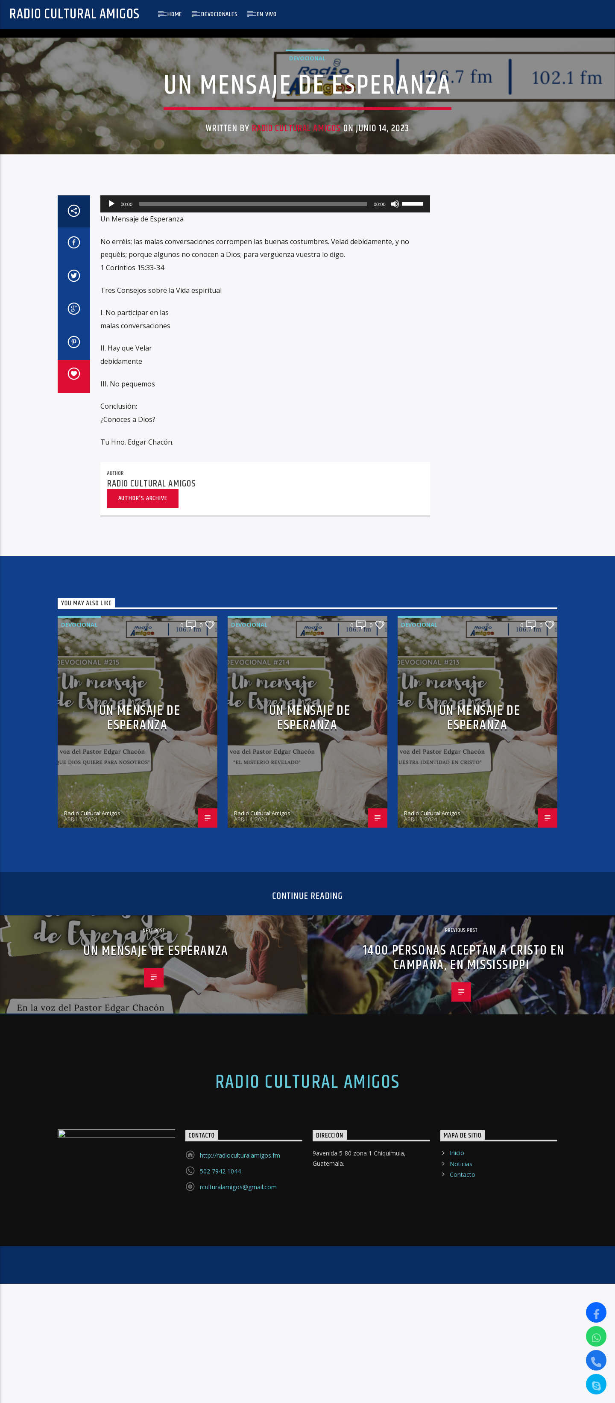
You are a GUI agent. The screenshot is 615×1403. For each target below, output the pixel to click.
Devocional (307, 265)
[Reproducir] (111, 655)
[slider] (253, 656)
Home (174, 14)
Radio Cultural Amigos (74, 14)
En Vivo (267, 14)
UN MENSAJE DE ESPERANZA (140, 1170)
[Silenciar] (395, 655)
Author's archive (142, 950)
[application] (265, 655)
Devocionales (219, 14)
